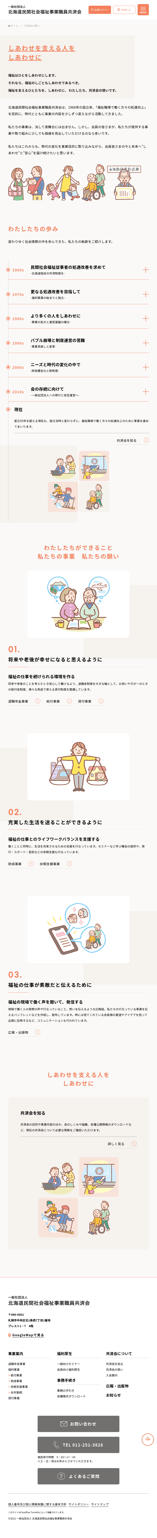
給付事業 (15, 1375)
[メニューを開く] (143, 9)
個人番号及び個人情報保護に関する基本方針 (37, 1504)
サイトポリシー (79, 1504)
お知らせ (113, 1395)
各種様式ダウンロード (71, 1396)
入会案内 (112, 1375)
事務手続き (66, 1380)
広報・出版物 (117, 1385)
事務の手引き (65, 1390)
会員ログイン (100, 10)
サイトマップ (100, 1504)
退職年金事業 (16, 1363)
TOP (147, 1439)
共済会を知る (114, 1363)
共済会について (119, 1353)
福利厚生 (64, 1353)
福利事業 (14, 1369)
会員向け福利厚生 (68, 1369)
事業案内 (15, 1353)
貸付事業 (14, 1398)
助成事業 (15, 1380)
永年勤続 (15, 1392)
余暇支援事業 (18, 1386)
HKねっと (124, 10)
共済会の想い (114, 1369)
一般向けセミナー (68, 1363)
